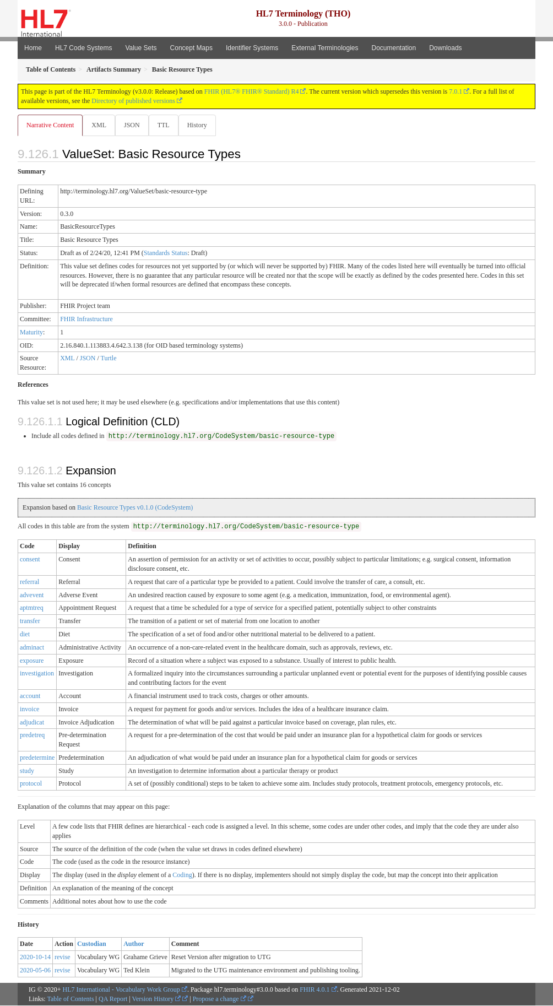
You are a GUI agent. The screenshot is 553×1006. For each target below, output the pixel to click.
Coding (182, 875)
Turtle (109, 359)
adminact (32, 648)
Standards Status (166, 253)
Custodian (91, 944)
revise (63, 957)
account (30, 696)
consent (30, 560)
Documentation (393, 48)
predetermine (37, 758)
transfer (30, 621)
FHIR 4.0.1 (314, 990)
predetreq (32, 735)
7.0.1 (455, 91)
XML (100, 125)
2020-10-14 (35, 957)
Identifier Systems (252, 48)
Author (133, 944)
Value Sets (140, 48)
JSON (134, 125)
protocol (31, 784)
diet (25, 635)
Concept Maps (191, 48)
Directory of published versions (133, 101)
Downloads (445, 48)
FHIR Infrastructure (86, 319)
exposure (32, 661)
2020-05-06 (35, 971)
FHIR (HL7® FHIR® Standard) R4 (251, 91)
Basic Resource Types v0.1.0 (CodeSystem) (135, 508)
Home (33, 48)
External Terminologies (324, 48)
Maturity (31, 333)
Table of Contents (70, 999)
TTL (167, 125)
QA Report (113, 999)
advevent (32, 595)
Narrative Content (50, 125)
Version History (156, 999)
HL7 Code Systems (83, 48)
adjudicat (32, 723)
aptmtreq (32, 608)
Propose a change (219, 999)
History (202, 125)
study (27, 771)
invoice (29, 709)
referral (29, 582)
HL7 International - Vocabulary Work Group (121, 990)
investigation (37, 674)
